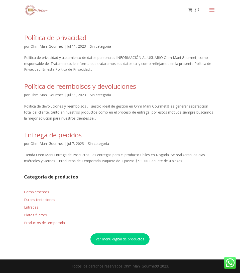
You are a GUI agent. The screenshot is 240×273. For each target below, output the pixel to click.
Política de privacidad (55, 37)
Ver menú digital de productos (120, 239)
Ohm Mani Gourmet (47, 46)
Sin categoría (100, 46)
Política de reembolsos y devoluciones (80, 86)
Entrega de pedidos (53, 134)
